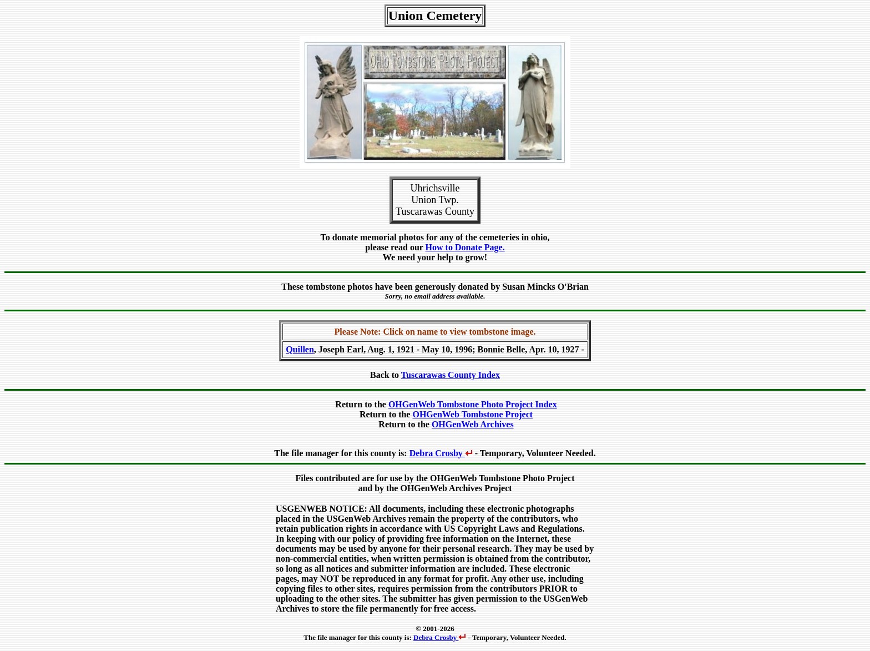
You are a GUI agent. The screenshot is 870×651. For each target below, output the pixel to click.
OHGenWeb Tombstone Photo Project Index (472, 404)
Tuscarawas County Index (450, 375)
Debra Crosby (441, 453)
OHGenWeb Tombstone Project (472, 414)
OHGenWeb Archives (473, 424)
